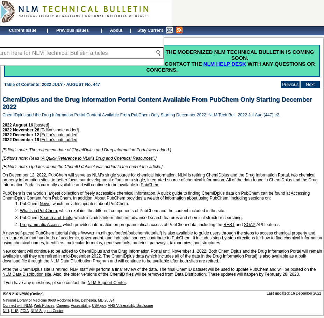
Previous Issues (72, 30)
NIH (6, 311)
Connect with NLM (17, 306)
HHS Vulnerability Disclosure (130, 306)
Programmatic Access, (41, 224)
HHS (15, 311)
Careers (62, 306)
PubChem (57, 175)
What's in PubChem (38, 210)
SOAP (249, 224)
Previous (290, 84)
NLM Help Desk (224, 64)
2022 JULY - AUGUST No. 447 (71, 84)
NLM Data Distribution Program (79, 261)
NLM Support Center (107, 282)
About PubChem (109, 198)
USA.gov (99, 306)
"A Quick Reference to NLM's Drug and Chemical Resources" (97, 158)
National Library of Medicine (25, 300)
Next (310, 84)
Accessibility (80, 306)
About (116, 30)
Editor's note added (60, 130)
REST (229, 224)
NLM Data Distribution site (26, 274)
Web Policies (44, 306)
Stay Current (160, 30)
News (45, 203)
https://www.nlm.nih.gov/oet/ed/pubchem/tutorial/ (116, 233)
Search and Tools (56, 217)
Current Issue (23, 30)
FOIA (24, 311)
